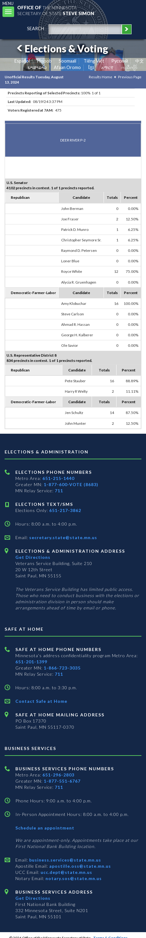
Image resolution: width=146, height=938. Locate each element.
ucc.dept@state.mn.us (65, 872)
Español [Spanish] (22, 60)
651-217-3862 (65, 510)
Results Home (100, 77)
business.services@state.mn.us (64, 859)
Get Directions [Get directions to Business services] (32, 898)
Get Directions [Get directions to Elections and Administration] (32, 557)
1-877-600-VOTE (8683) (71, 484)
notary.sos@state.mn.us (73, 878)
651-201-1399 (31, 661)
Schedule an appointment (44, 827)
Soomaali (67, 60)
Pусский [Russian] (119, 60)
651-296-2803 (58, 774)
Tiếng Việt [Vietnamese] (94, 60)
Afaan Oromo (67, 67)
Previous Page (129, 77)
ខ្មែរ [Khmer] (91, 67)
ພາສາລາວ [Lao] (37, 67)
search (35, 28)
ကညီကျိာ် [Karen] (129, 67)
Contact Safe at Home (41, 701)
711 (59, 490)
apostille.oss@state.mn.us (79, 866)
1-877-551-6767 (62, 781)
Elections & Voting (61, 49)
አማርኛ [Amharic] (107, 67)
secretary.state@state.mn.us (62, 537)
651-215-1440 (58, 478)
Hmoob (44, 60)
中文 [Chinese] (139, 60)
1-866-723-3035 (62, 667)
